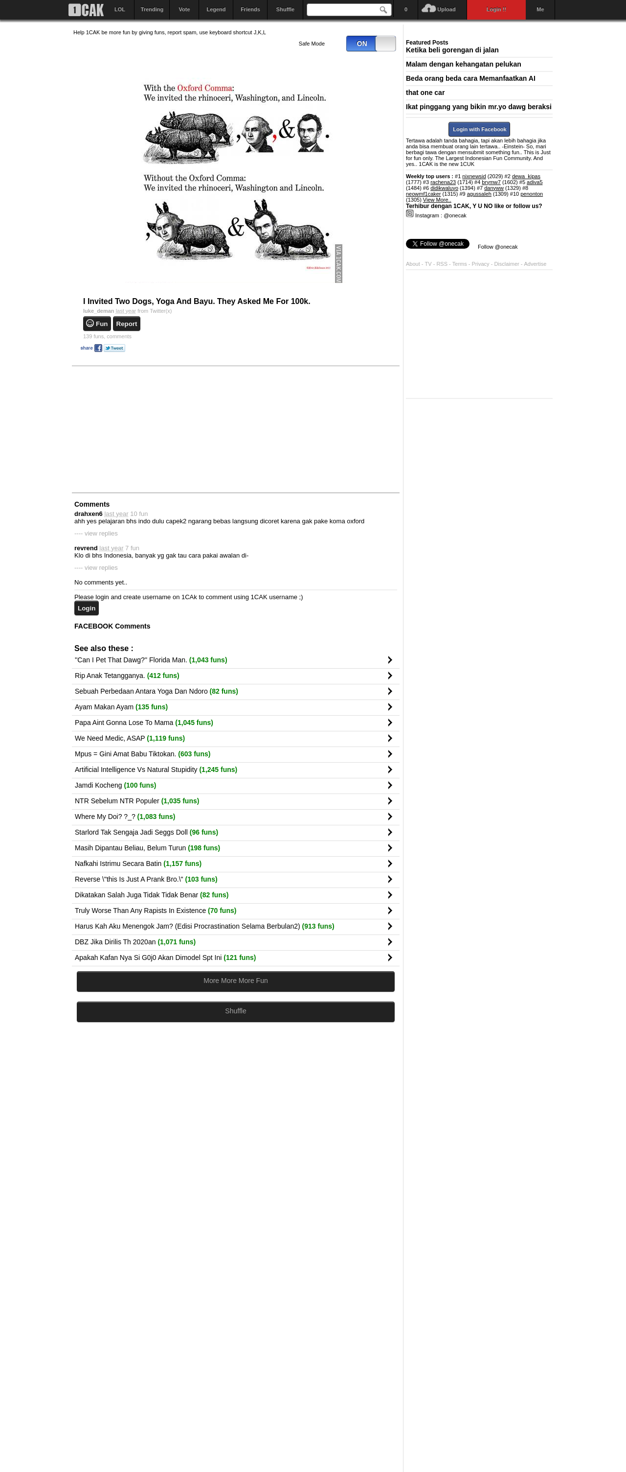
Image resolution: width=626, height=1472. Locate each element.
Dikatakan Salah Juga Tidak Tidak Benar (151, 895)
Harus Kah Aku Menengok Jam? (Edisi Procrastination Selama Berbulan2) (205, 926)
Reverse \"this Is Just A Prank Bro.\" (146, 879)
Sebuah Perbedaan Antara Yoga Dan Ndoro (156, 691)
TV (428, 264)
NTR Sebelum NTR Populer (137, 801)
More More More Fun (235, 980)
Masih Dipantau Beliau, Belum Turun (147, 848)
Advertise (535, 264)
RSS (441, 264)
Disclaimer (507, 264)
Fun (102, 323)
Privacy (481, 264)
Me (540, 9)
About (413, 264)
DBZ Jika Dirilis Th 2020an (135, 942)
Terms (460, 264)
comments (107, 336)
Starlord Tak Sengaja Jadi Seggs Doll (146, 832)
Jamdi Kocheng (115, 785)
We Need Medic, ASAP (130, 738)
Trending (152, 9)
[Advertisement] (146, 429)
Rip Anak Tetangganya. (127, 675)
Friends (250, 9)
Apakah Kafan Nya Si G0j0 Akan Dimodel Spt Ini (165, 957)
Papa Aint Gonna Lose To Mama (144, 722)
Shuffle (285, 9)
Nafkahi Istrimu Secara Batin (138, 863)
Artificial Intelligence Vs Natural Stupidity (156, 769)
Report (126, 323)
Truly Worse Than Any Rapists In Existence (155, 910)
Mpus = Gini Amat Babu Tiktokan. (142, 754)
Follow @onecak (497, 247)
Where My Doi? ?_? (125, 816)
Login (86, 608)
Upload (446, 9)
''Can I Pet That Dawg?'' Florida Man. (151, 660)
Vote (184, 9)
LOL (119, 9)
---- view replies (96, 533)
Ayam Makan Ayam (121, 707)
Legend (215, 9)
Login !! (496, 9)
